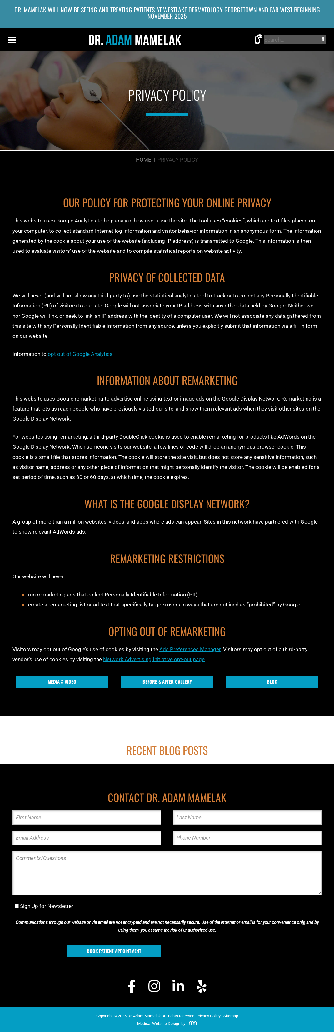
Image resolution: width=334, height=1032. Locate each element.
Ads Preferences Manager (190, 649)
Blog (272, 681)
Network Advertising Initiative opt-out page (154, 659)
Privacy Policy (208, 1016)
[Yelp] (201, 987)
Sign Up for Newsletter (46, 906)
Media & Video (62, 681)
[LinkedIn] (178, 987)
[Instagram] (154, 987)
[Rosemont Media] (191, 1023)
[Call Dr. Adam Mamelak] (259, 40)
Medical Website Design (158, 1023)
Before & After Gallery (167, 681)
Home (143, 160)
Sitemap (230, 1016)
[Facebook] (131, 987)
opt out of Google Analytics (80, 354)
